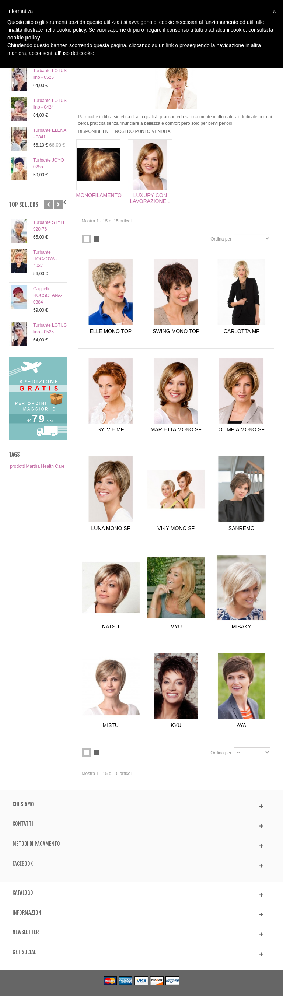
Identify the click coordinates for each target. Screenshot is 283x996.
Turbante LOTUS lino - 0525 (50, 74)
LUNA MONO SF (110, 528)
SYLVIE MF (110, 429)
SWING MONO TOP (176, 331)
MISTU (110, 725)
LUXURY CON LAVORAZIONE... (150, 198)
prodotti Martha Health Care (37, 466)
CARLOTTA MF (241, 331)
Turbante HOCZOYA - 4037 (45, 259)
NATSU (110, 626)
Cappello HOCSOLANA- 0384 (47, 295)
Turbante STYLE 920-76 (49, 226)
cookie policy (23, 38)
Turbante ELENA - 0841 (49, 134)
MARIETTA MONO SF (176, 429)
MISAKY (241, 626)
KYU (176, 725)
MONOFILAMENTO (98, 195)
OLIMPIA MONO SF (242, 429)
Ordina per (220, 239)
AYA (241, 725)
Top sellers (23, 204)
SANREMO (241, 528)
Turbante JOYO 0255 (48, 163)
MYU (176, 626)
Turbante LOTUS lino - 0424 (50, 104)
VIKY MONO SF (176, 528)
